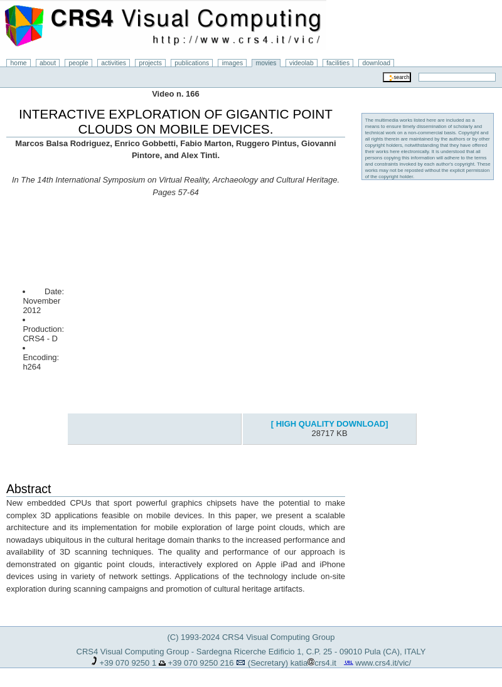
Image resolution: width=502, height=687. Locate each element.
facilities (338, 63)
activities (113, 63)
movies (266, 63)
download (377, 63)
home (19, 63)
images (232, 63)
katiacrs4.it (313, 663)
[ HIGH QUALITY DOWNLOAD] (329, 424)
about (48, 63)
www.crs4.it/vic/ (383, 663)
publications (191, 63)
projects (150, 63)
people (78, 63)
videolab (301, 63)
